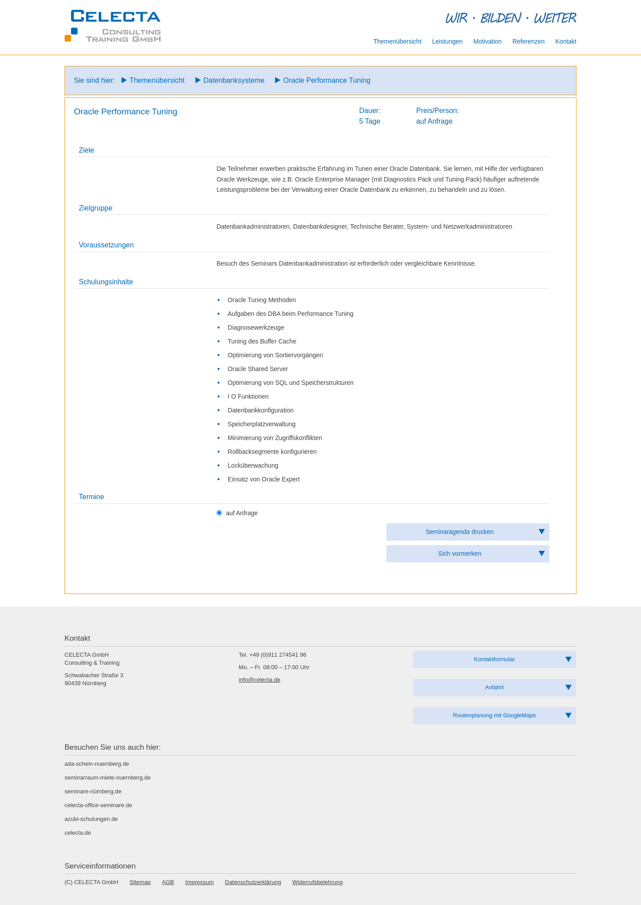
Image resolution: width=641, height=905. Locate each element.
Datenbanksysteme (233, 80)
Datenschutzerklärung (253, 882)
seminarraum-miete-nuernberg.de (107, 777)
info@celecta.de (259, 679)
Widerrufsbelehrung (317, 882)
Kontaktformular (494, 659)
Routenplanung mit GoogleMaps (494, 715)
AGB (168, 882)
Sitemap (140, 882)
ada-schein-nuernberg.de (97, 763)
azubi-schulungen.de (91, 819)
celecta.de (78, 832)
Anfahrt (494, 687)
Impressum (199, 882)
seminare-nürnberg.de (93, 791)
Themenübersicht (157, 80)
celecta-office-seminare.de (98, 805)
